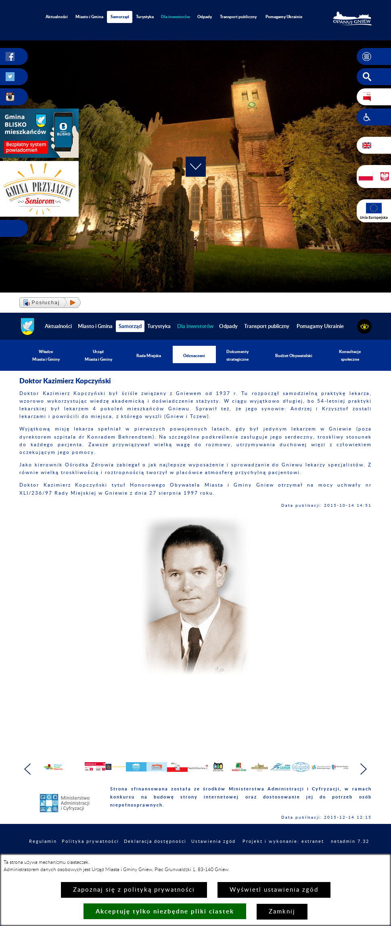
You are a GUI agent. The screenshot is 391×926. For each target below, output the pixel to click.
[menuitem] (175, 17)
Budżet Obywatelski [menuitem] (293, 355)
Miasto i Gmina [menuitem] (89, 16)
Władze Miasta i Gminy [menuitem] (46, 355)
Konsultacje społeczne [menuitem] (350, 355)
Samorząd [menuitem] (120, 16)
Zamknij (282, 912)
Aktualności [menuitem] (57, 16)
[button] (374, 56)
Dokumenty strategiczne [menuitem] (237, 355)
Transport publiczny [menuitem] (238, 16)
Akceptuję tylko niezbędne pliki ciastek (165, 911)
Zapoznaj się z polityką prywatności (134, 890)
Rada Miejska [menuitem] (148, 355)
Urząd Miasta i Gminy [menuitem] (98, 355)
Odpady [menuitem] (204, 16)
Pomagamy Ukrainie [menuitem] (284, 16)
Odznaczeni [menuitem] (194, 355)
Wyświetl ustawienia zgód (274, 890)
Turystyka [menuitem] (145, 16)
